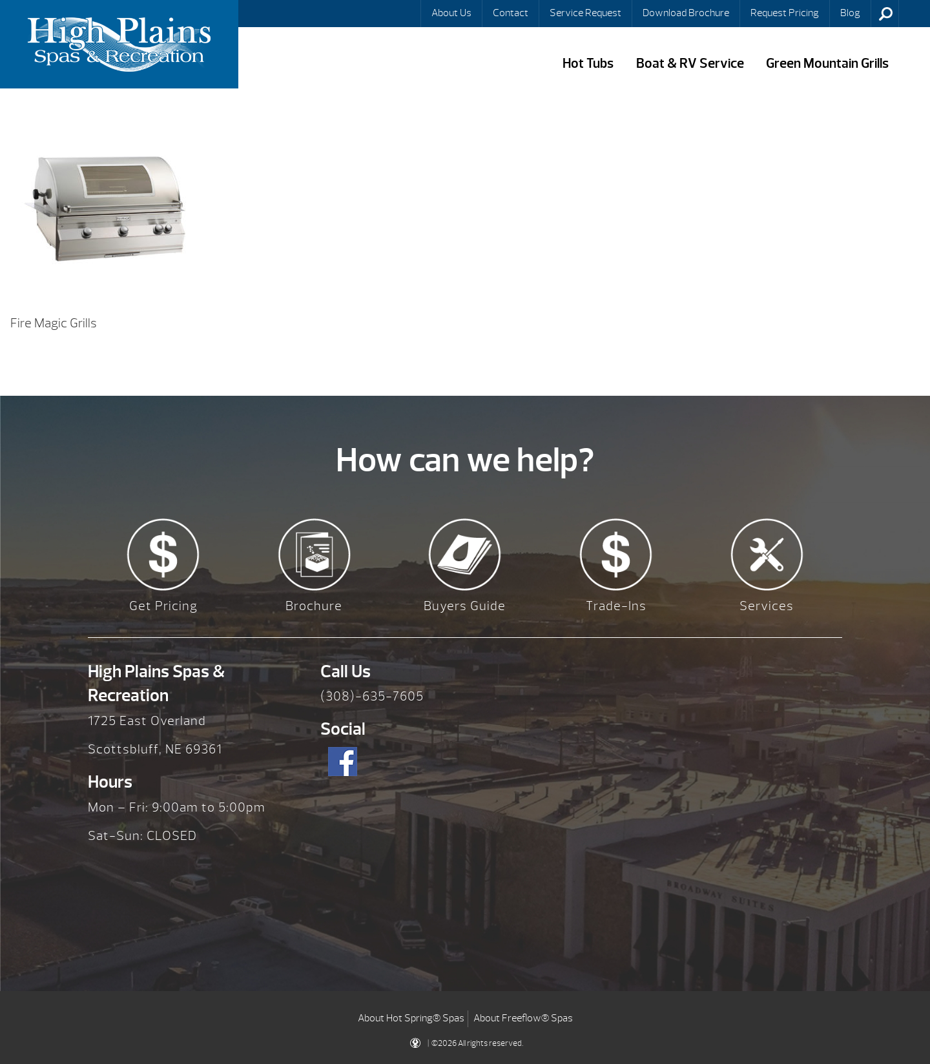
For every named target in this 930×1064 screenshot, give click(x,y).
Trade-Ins (616, 606)
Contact (510, 12)
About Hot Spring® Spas (411, 1018)
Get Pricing (163, 606)
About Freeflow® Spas (523, 1018)
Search (886, 13)
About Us (451, 12)
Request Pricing (784, 12)
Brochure (313, 606)
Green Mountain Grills (827, 63)
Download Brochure (686, 12)
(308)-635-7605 (372, 696)
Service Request (585, 12)
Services (766, 606)
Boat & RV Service (690, 63)
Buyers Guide (465, 606)
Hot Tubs (588, 63)
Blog (850, 12)
